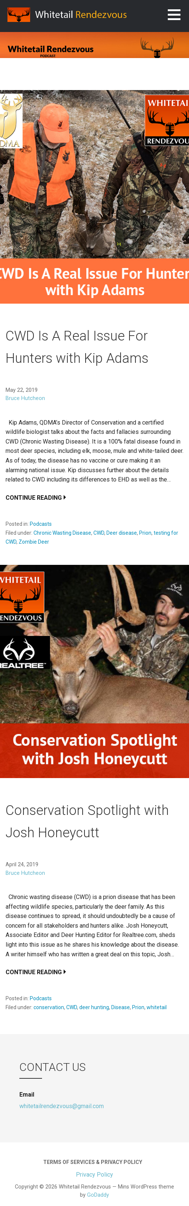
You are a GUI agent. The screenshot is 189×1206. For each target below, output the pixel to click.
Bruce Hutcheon (25, 398)
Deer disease (121, 533)
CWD (98, 533)
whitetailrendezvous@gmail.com (61, 1106)
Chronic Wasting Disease (62, 533)
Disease (120, 1007)
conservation (48, 1007)
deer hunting (94, 1007)
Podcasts (41, 524)
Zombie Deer (34, 542)
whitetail (157, 1007)
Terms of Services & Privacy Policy (92, 1162)
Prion (145, 533)
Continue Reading (34, 497)
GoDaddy (98, 1195)
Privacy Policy (94, 1174)
